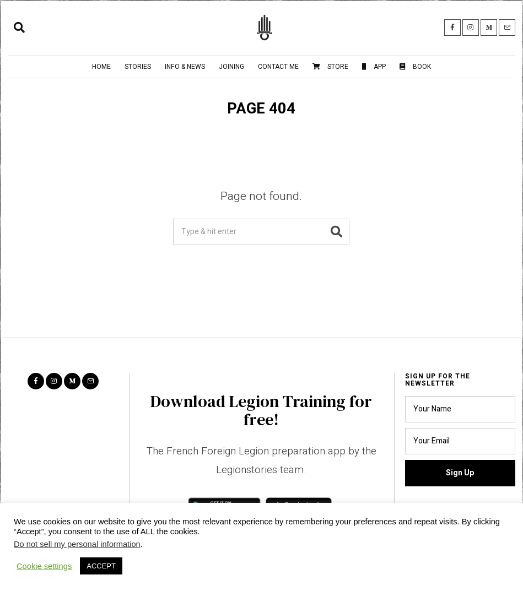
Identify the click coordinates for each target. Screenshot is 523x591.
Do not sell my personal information (77, 544)
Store (330, 67)
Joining (231, 67)
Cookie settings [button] (44, 566)
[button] (336, 232)
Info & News (185, 67)
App (374, 67)
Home (101, 67)
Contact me (278, 67)
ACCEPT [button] (101, 566)
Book (415, 67)
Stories (138, 67)
